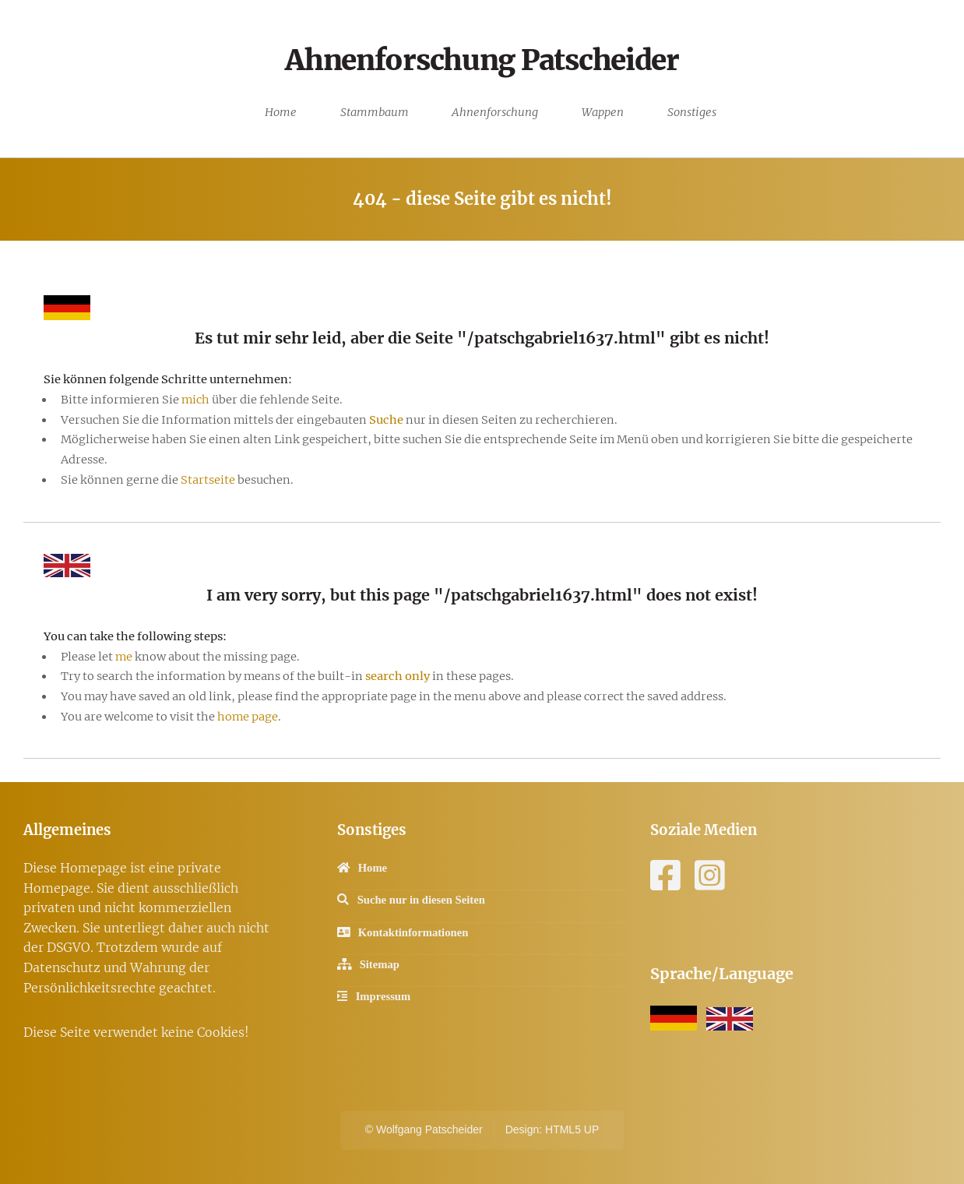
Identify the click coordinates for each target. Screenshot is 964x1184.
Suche (386, 420)
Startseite (209, 480)
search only (397, 676)
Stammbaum (374, 112)
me (123, 657)
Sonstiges (691, 112)
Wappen (603, 112)
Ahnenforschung (495, 112)
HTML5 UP (572, 1129)
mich (195, 400)
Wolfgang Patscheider (429, 1129)
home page (247, 717)
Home (281, 112)
